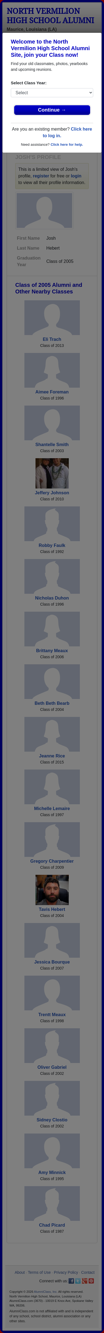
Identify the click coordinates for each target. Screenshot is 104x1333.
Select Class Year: (29, 82)
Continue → (52, 110)
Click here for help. (66, 144)
